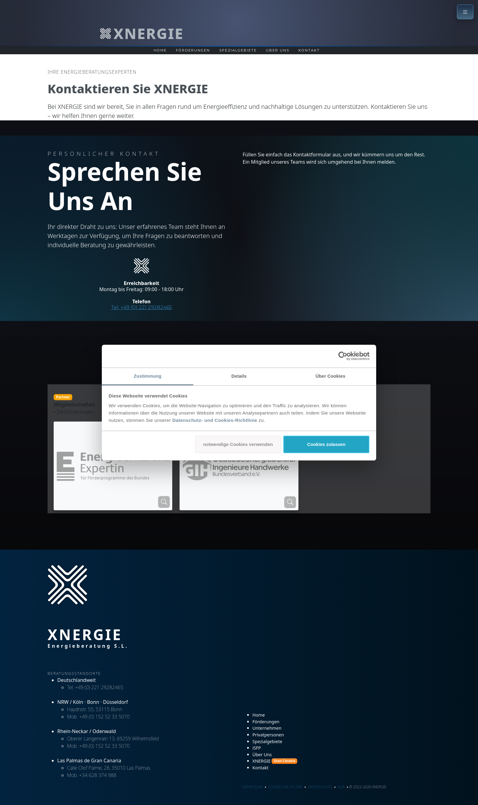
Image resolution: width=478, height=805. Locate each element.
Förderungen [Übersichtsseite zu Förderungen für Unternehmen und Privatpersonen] (193, 50)
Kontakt (260, 768)
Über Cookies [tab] (330, 376)
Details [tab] (239, 376)
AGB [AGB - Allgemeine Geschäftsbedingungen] (341, 786)
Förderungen (265, 722)
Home (258, 715)
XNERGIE (274, 761)
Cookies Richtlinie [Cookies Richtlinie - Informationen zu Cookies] (285, 786)
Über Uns (262, 754)
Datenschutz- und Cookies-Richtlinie (215, 420)
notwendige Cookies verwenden (238, 444)
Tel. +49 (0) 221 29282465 (141, 307)
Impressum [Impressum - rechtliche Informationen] (252, 786)
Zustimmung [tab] (148, 376)
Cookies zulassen (326, 444)
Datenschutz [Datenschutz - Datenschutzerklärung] (320, 786)
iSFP (256, 748)
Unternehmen (266, 728)
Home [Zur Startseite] (160, 50)
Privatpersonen (268, 735)
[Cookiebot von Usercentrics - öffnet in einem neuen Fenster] (342, 356)
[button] (465, 12)
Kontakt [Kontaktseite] (309, 50)
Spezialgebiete (238, 50)
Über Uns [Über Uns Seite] (277, 50)
